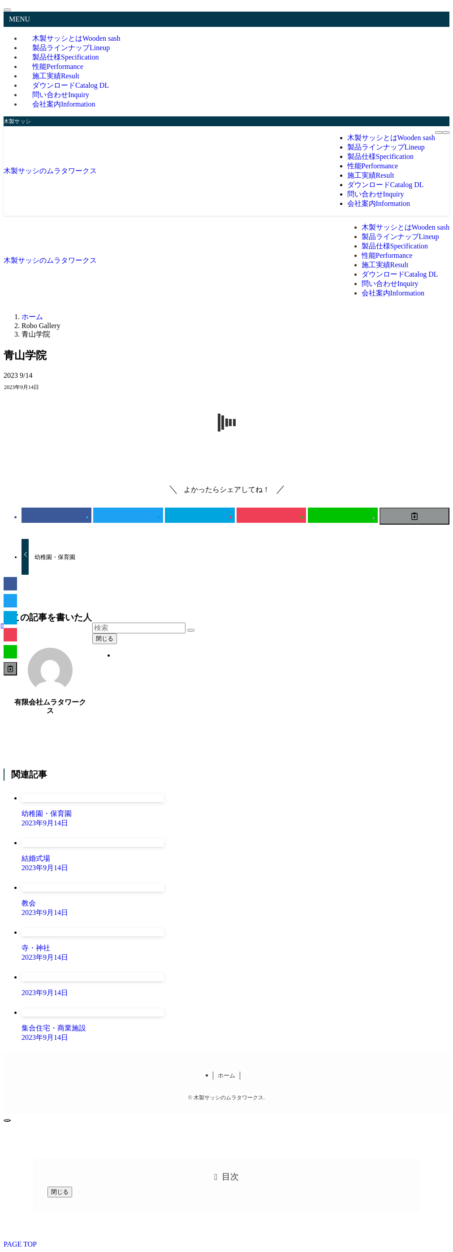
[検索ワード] (139, 628)
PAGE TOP (20, 1244)
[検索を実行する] (190, 630)
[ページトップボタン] (7, 1120)
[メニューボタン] (438, 132)
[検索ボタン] (445, 132)
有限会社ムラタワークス (50, 706)
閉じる (104, 638)
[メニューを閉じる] (7, 10)
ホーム (226, 1075)
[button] (56, 515)
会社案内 (63, 104)
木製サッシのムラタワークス (50, 171)
